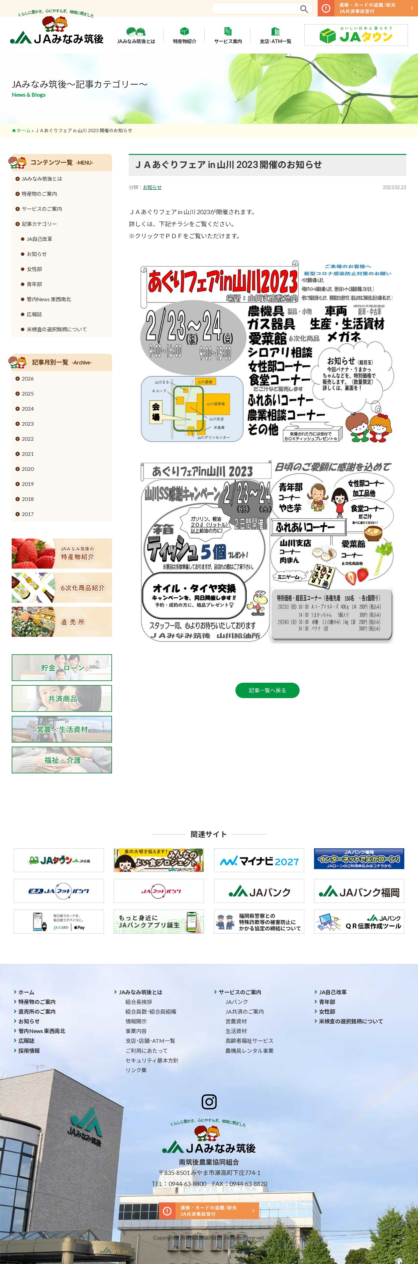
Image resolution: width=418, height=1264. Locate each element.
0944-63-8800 (187, 1183)
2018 (28, 499)
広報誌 (34, 314)
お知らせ (152, 187)
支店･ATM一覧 (275, 35)
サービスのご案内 (42, 209)
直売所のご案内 (37, 1011)
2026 (28, 378)
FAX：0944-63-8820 (239, 1183)
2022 (28, 439)
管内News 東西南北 (49, 299)
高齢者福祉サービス (249, 1040)
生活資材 (236, 1031)
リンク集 (136, 1070)
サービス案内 (228, 35)
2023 (28, 424)
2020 (28, 469)
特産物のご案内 (39, 194)
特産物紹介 (184, 35)
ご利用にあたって (146, 1050)
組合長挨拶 (138, 1002)
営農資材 (236, 1021)
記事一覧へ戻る (267, 690)
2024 (28, 409)
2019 (28, 484)
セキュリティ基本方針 (152, 1060)
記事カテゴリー (39, 224)
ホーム (24, 130)
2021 (28, 454)
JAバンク (236, 1002)
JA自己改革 (39, 239)
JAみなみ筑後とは (136, 35)
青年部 (34, 284)
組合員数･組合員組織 (150, 1011)
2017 (28, 514)
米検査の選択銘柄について (57, 329)
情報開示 (136, 1021)
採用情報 (29, 1050)
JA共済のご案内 (244, 1011)
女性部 (34, 269)
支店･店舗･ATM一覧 (150, 1040)
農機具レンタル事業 (249, 1050)
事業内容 (136, 1031)
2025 (28, 394)
